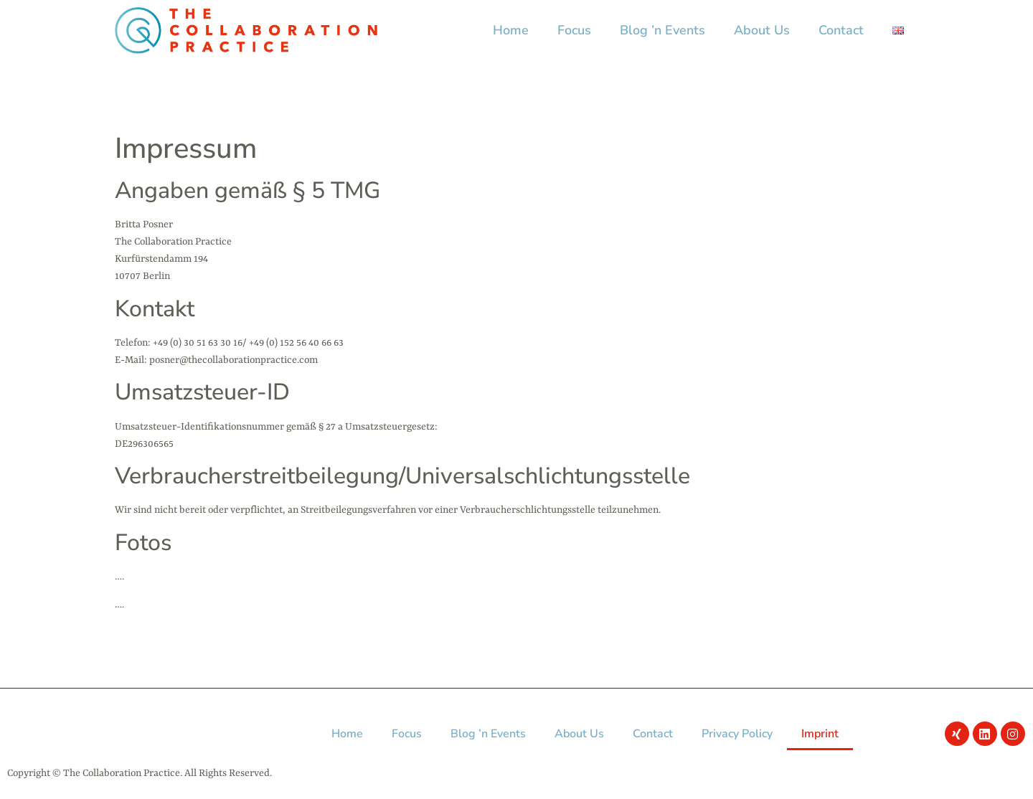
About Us (762, 30)
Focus (574, 30)
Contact (841, 30)
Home (511, 30)
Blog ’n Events (662, 30)
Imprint (820, 734)
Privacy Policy (737, 734)
